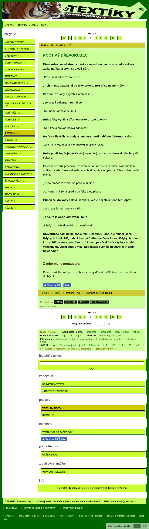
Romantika (13, 167)
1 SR (129, 345)
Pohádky (12, 119)
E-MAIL (58, 302)
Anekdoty (9, 516)
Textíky (22, 25)
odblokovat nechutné (111, 339)
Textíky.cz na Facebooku (58, 432)
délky (117, 332)
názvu (126, 332)
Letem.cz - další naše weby (40, 508)
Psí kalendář (96, 516)
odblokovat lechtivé (66, 339)
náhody (136, 332)
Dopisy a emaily (16, 69)
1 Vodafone (64, 345)
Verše (141, 516)
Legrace (38, 516)
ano (113, 335)
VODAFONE (70, 302)
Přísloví (70, 516)
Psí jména (82, 516)
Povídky (39, 25)
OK (137, 526)
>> (119, 38)
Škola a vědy (15, 180)
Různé (11, 208)
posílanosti (105, 332)
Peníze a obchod (17, 96)
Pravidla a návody (18, 147)
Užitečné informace (126, 516)
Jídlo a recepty (16, 83)
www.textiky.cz (26, 501)
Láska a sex (14, 90)
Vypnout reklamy (53, 472)
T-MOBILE (83, 302)
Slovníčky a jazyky (18, 174)
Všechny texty (17, 42)
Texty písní (13, 194)
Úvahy (10, 201)
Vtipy (6, 519)
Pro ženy (12, 160)
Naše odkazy (50, 454)
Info (145, 526)
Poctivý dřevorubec (65, 55)
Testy (10, 187)
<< (63, 38)
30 (112, 38)
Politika (12, 126)
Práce (11, 140)
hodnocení (91, 332)
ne (119, 335)
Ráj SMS (110, 516)
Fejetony (12, 76)
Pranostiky (50, 516)
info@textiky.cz (126, 501)
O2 (91, 302)
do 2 (75, 345)
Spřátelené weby (73, 508)
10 (106, 38)
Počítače (12, 113)
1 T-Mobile (94, 345)
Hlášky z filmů (24, 516)
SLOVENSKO (101, 302)
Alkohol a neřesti (18, 49)
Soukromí (11, 508)
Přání (61, 516)
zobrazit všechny (104, 349)
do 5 (83, 345)
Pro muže (13, 153)
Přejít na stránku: (82, 323)
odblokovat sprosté (88, 339)
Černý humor (15, 62)
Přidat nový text (53, 384)
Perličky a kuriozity (18, 104)
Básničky (13, 56)
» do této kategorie (55, 391)
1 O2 (112, 345)
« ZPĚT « (9, 25)
